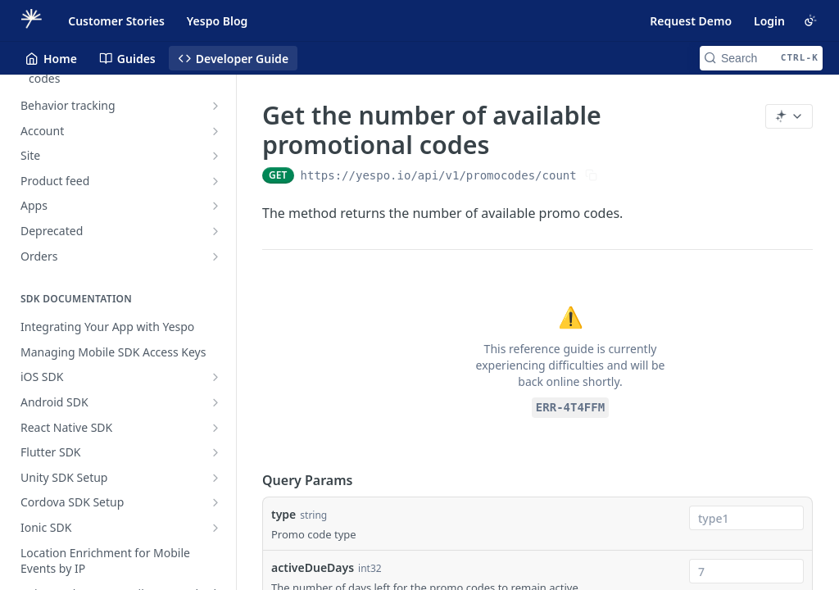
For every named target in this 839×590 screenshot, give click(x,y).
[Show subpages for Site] (215, 155)
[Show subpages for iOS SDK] (215, 377)
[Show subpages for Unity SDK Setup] (215, 477)
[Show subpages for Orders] (215, 256)
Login (769, 21)
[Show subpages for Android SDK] (215, 402)
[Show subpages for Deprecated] (215, 231)
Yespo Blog (217, 21)
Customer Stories (116, 21)
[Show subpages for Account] (215, 131)
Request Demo (691, 21)
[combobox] (746, 518)
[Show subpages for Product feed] (215, 181)
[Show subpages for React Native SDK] (215, 427)
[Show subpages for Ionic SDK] (215, 527)
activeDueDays (312, 567)
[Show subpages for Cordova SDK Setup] (215, 502)
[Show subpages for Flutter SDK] (215, 452)
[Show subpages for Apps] (215, 205)
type (283, 514)
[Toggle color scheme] (810, 20)
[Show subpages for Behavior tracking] (215, 105)
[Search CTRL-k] (761, 58)
